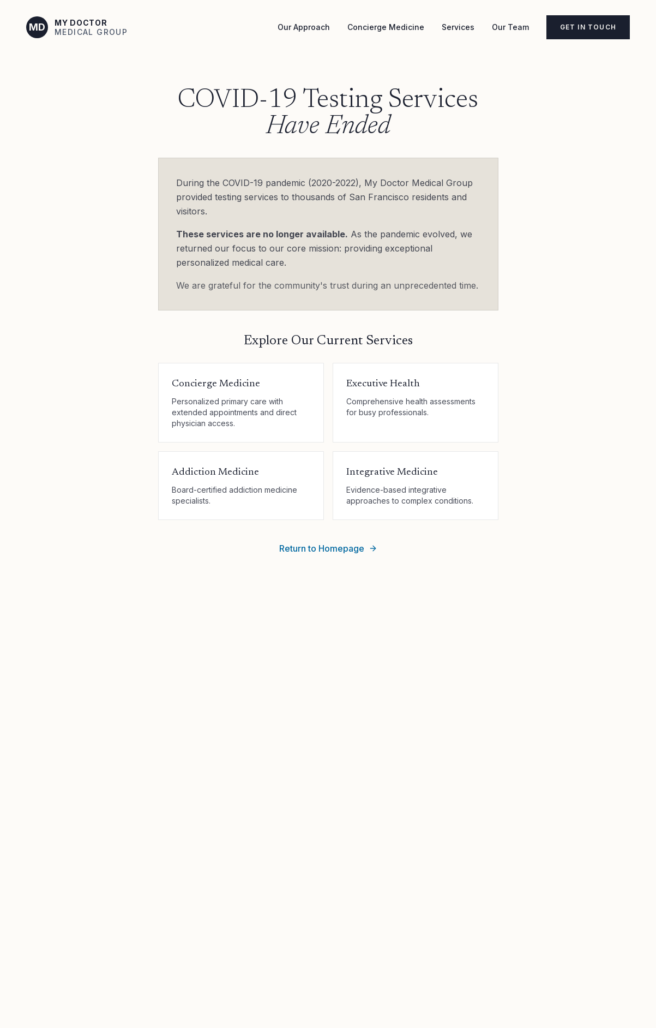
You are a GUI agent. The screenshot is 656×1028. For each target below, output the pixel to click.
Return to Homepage (328, 548)
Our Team (510, 27)
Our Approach (304, 27)
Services (458, 27)
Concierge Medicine (385, 27)
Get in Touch (588, 27)
